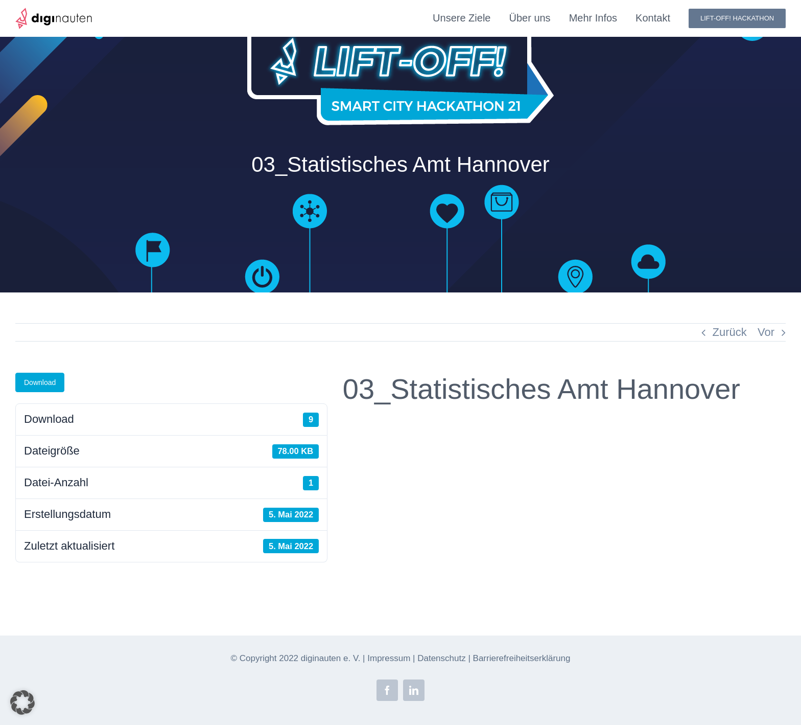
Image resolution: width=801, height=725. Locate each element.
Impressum (388, 658)
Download (40, 382)
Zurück (730, 332)
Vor (766, 332)
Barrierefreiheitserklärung (522, 658)
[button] (22, 702)
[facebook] (387, 690)
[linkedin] (414, 690)
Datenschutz (441, 658)
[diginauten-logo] (53, 13)
